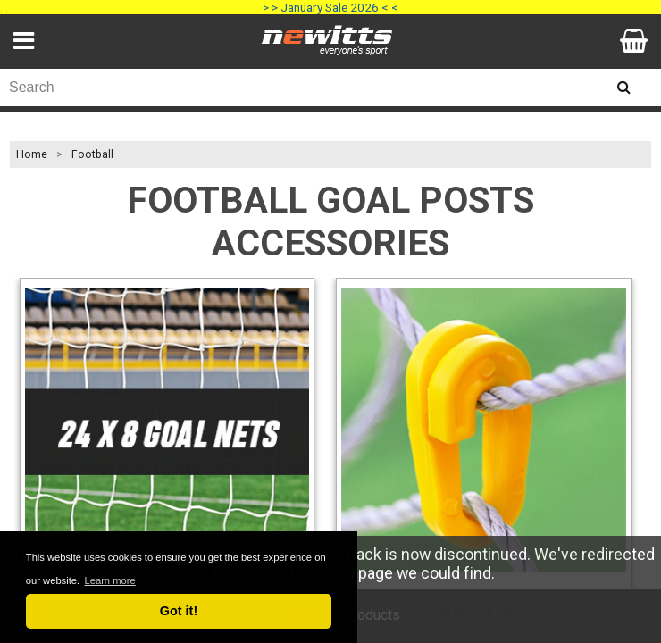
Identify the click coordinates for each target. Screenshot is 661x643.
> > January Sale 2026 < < (330, 7)
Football (92, 154)
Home (31, 154)
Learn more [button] (109, 580)
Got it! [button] (178, 611)
